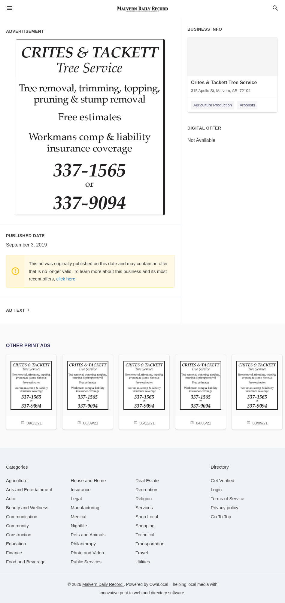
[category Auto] (10, 498)
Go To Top (221, 516)
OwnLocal (159, 584)
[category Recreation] (146, 489)
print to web (130, 592)
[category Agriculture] (17, 480)
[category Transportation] (149, 543)
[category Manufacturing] (85, 507)
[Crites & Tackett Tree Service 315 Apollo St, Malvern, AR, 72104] (232, 66)
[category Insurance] (81, 489)
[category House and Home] (88, 480)
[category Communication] (21, 516)
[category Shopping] (144, 525)
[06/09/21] (87, 391)
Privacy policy (224, 507)
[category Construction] (18, 534)
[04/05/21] (200, 391)
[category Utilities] (142, 561)
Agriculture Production (212, 105)
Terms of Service (227, 498)
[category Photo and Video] (87, 552)
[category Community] (17, 525)
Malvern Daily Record (103, 584)
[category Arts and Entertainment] (29, 489)
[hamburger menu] (9, 8)
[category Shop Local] (146, 516)
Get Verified (222, 480)
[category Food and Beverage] (26, 561)
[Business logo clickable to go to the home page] (143, 9)
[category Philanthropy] (83, 543)
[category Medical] (78, 516)
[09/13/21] (31, 391)
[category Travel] (141, 552)
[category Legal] (76, 498)
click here (65, 278)
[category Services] (144, 507)
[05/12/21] (144, 391)
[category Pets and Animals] (88, 534)
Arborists (247, 105)
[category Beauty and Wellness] (27, 507)
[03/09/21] (257, 391)
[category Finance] (14, 552)
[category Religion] (143, 498)
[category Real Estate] (147, 480)
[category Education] (16, 543)
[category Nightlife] (79, 525)
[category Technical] (144, 534)
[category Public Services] (86, 561)
